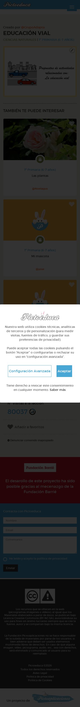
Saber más (58, 390)
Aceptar (64, 371)
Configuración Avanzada (29, 371)
